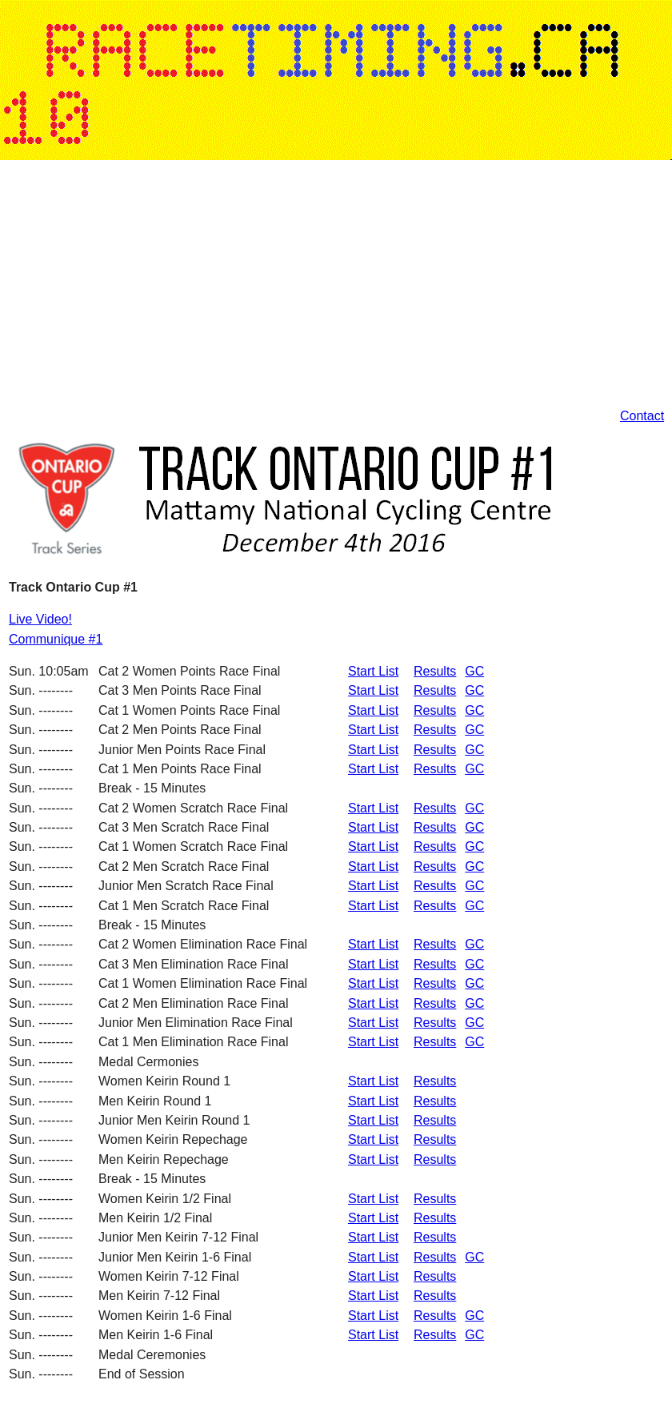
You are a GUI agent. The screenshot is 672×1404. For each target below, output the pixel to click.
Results (435, 671)
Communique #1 (55, 639)
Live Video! (40, 619)
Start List (373, 671)
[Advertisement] (233, 285)
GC (474, 671)
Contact (642, 416)
